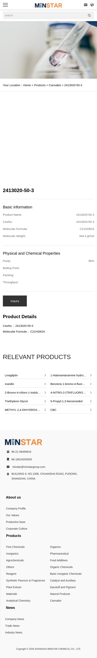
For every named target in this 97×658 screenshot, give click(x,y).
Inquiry (15, 301)
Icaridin (26, 384)
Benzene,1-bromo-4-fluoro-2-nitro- (71, 384)
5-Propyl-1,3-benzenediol (71, 401)
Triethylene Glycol (26, 401)
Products (39, 85)
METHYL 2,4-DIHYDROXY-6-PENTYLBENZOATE (26, 409)
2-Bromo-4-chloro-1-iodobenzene (26, 392)
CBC (71, 409)
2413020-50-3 (72, 85)
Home (27, 85)
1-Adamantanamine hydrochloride (71, 375)
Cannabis (54, 85)
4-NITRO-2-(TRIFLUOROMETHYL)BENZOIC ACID (71, 392)
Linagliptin (26, 375)
